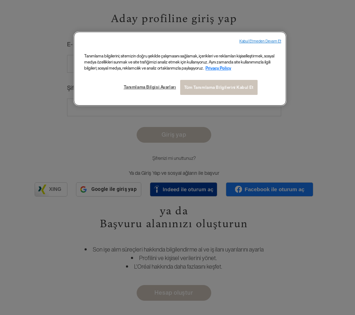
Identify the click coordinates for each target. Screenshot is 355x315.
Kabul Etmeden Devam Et (260, 41)
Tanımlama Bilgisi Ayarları (149, 87)
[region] (179, 68)
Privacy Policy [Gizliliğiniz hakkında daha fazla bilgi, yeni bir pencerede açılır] (218, 68)
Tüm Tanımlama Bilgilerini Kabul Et (219, 87)
